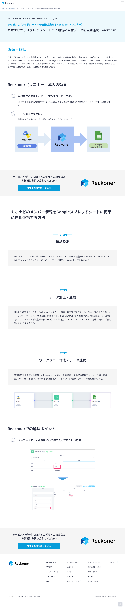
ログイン (113, 562)
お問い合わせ (92, 572)
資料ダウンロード (73, 581)
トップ (3, 8)
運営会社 (37, 596)
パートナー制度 (93, 581)
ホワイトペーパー (94, 562)
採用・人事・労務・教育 (14, 19)
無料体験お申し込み (94, 567)
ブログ (69, 572)
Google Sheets (55, 19)
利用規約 (91, 577)
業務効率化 (40, 19)
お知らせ (70, 567)
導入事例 (49, 567)
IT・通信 (25, 19)
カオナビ (46, 19)
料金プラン (50, 581)
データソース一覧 (52, 572)
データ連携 (32, 19)
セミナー (70, 577)
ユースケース (11, 8)
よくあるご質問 (72, 562)
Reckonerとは (51, 562)
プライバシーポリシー (25, 596)
